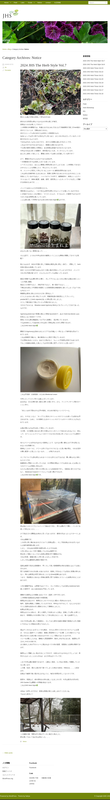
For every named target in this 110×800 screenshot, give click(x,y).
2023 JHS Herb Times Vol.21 (93, 75)
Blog (9, 49)
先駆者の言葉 (46, 778)
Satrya (27, 796)
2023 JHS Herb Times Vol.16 (93, 94)
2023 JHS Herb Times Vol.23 (93, 68)
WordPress (13, 796)
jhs (6, 67)
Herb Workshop (88, 108)
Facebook (32, 767)
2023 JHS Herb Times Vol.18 (93, 86)
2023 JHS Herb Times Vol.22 (93, 72)
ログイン (5, 767)
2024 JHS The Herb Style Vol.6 (94, 64)
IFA (84, 111)
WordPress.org (7, 778)
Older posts (7, 753)
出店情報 (57, 3)
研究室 (85, 119)
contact (48, 3)
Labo (22, 3)
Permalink (8, 70)
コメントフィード (8, 775)
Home (6, 3)
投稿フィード (7, 771)
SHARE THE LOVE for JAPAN (33, 781)
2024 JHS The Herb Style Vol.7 (43, 65)
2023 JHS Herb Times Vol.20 (93, 79)
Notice (39, 3)
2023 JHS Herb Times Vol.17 (93, 90)
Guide (30, 3)
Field (15, 3)
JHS (108, 796)
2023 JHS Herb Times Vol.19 (93, 83)
